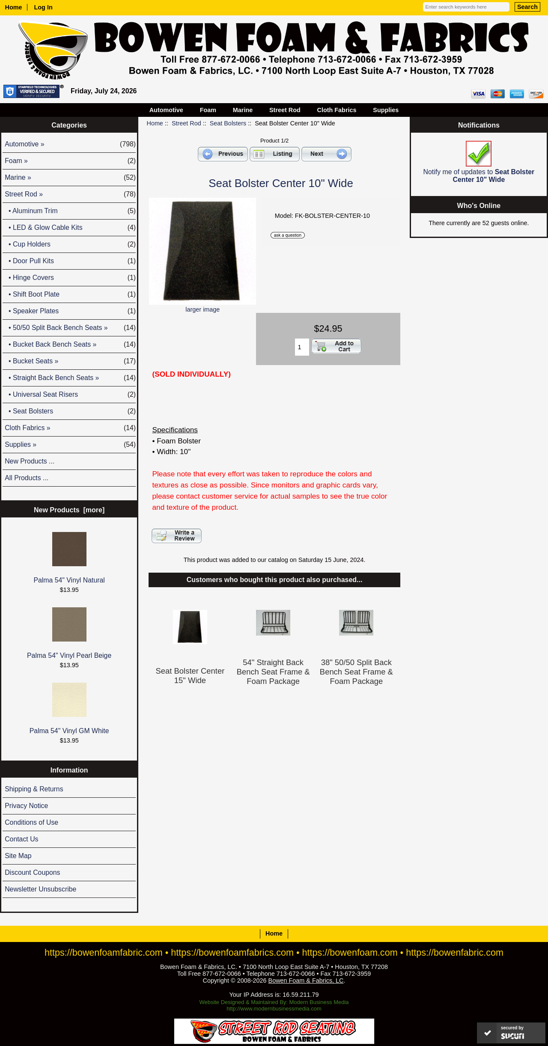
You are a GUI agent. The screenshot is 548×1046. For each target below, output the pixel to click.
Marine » (70, 177)
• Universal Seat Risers (70, 394)
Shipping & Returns (34, 789)
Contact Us (21, 839)
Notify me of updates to (479, 162)
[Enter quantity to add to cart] (302, 347)
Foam (208, 110)
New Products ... (29, 461)
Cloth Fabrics (337, 110)
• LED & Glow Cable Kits (70, 228)
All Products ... (26, 477)
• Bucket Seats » (70, 361)
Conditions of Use (31, 822)
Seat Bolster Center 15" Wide (190, 675)
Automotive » (70, 144)
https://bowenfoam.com (350, 952)
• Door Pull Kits (70, 261)
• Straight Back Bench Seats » (70, 378)
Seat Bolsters (228, 123)
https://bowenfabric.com (454, 952)
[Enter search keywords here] (466, 7)
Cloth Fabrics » (70, 428)
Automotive (166, 110)
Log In (43, 7)
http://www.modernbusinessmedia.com (274, 1008)
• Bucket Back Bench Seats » (70, 344)
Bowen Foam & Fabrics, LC (306, 980)
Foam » (70, 161)
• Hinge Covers (70, 278)
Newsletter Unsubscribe (40, 889)
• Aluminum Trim (70, 211)
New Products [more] (69, 510)
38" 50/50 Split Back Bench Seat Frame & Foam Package (356, 672)
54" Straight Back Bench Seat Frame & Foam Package (273, 672)
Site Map (18, 855)
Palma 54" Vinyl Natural (68, 558)
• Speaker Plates (70, 311)
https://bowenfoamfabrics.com (232, 952)
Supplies (386, 110)
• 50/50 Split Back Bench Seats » (70, 328)
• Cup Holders (70, 244)
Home (13, 7)
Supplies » (70, 445)
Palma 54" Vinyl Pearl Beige (69, 633)
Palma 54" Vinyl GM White (69, 708)
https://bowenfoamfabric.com (104, 952)
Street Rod (186, 123)
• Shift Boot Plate (70, 294)
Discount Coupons (32, 872)
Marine (243, 110)
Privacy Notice (26, 805)
